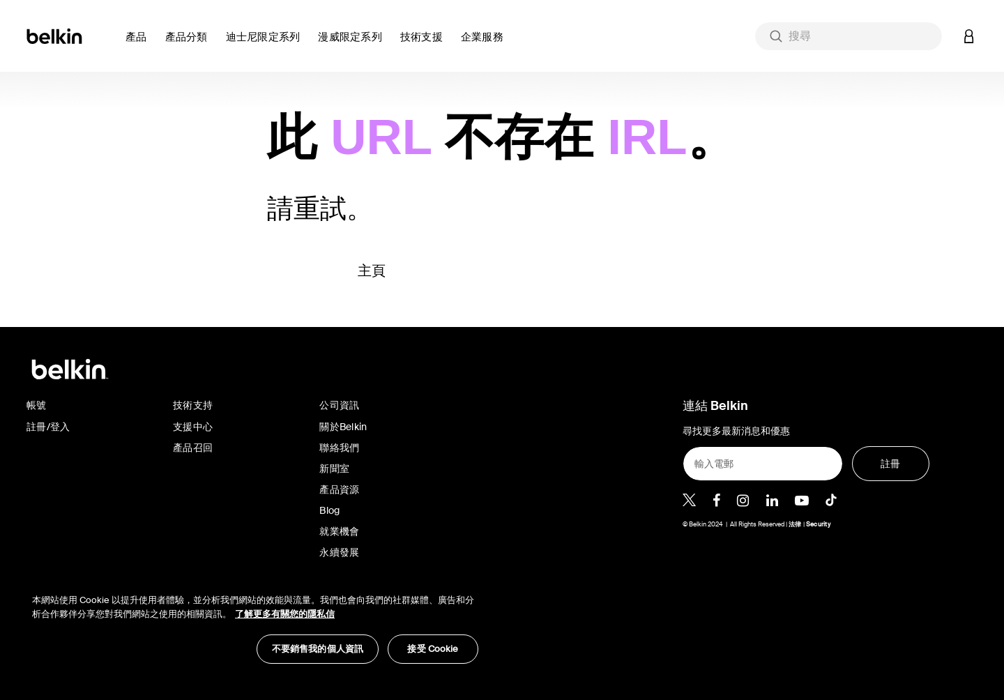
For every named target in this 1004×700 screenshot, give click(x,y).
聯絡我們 (339, 447)
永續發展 (339, 552)
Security (818, 524)
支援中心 (193, 426)
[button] (140, 45)
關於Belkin (343, 426)
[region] (255, 621)
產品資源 (339, 489)
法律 (796, 524)
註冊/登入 (48, 426)
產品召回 (193, 447)
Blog (329, 510)
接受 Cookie (432, 649)
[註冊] (890, 463)
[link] (425, 45)
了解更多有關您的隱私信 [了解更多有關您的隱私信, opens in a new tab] (285, 614)
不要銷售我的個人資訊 (317, 649)
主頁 (372, 270)
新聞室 (334, 468)
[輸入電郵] (763, 463)
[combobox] (848, 36)
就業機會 (339, 531)
